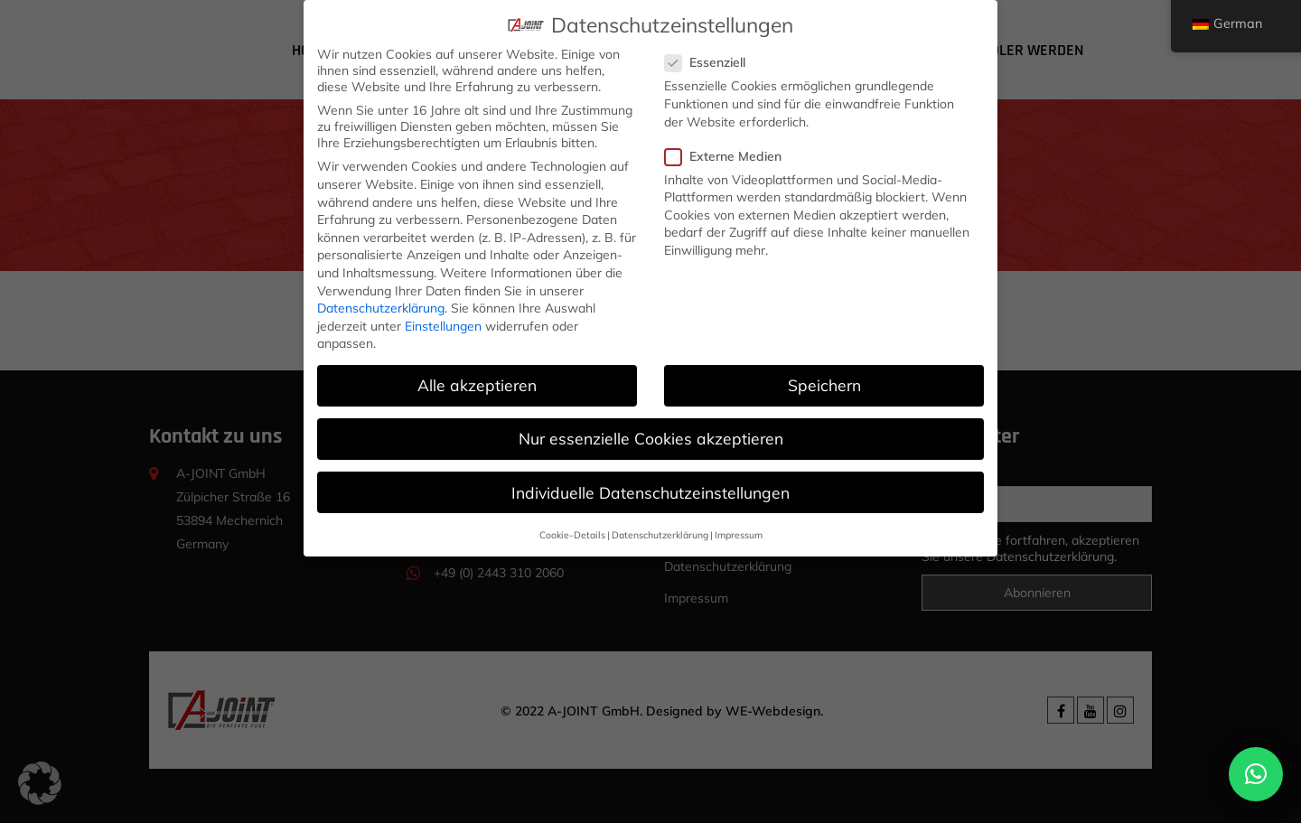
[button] (1256, 774)
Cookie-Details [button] (572, 531)
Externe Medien (729, 153)
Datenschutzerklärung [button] (660, 531)
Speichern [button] (824, 382)
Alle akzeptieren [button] (477, 382)
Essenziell (711, 59)
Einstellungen (443, 322)
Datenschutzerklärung (381, 305)
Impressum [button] (739, 531)
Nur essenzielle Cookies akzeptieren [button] (651, 435)
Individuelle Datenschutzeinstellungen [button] (650, 489)
